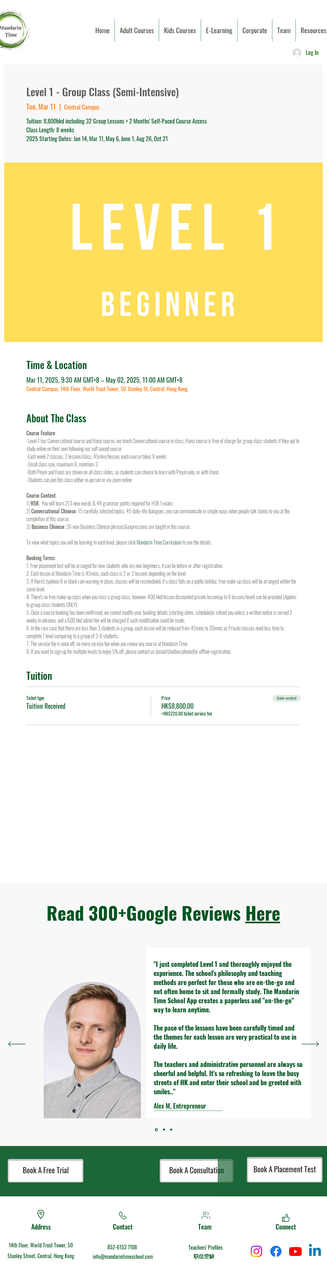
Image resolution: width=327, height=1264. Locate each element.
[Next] (310, 1044)
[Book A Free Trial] (45, 1170)
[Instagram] (256, 1251)
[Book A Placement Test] (284, 1169)
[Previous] (16, 1044)
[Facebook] (275, 1251)
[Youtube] (295, 1251)
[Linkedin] (314, 1251)
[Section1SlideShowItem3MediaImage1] (156, 1129)
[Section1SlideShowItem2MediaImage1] (171, 1130)
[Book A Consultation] (196, 1170)
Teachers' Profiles (205, 1247)
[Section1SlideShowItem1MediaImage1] (164, 1130)
